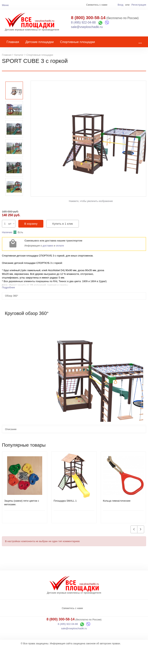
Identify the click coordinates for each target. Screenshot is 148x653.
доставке (48, 251)
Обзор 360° (11, 301)
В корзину (30, 229)
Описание (11, 435)
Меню (5, 5)
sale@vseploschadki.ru (87, 29)
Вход (120, 4)
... (140, 48)
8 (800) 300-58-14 (88, 20)
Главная (13, 48)
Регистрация (138, 4)
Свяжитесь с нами (72, 614)
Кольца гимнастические (116, 506)
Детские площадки (39, 48)
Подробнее (8, 293)
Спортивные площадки (77, 48)
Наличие (7, 238)
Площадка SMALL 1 (65, 506)
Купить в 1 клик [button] (62, 229)
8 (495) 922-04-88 (83, 25)
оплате (60, 251)
